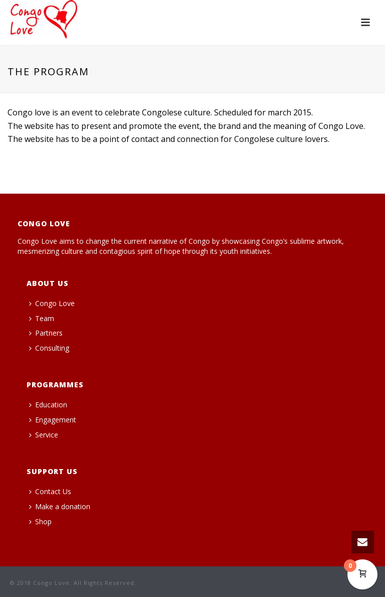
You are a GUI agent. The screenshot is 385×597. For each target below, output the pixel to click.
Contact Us (50, 491)
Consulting (49, 348)
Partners (46, 333)
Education (48, 404)
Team (41, 318)
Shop (40, 521)
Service (43, 434)
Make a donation (59, 506)
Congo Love (52, 303)
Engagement (52, 419)
